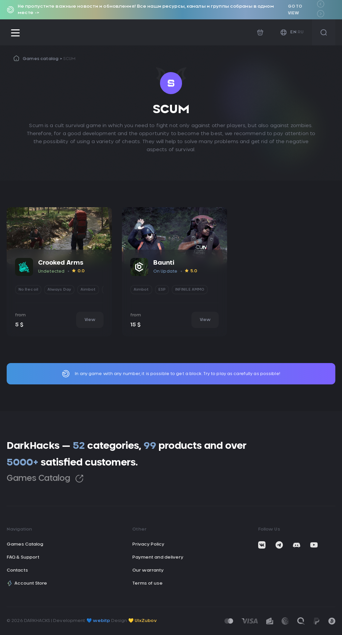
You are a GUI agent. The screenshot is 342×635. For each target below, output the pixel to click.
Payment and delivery (157, 557)
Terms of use (147, 583)
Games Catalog (45, 478)
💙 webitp (98, 621)
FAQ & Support (23, 557)
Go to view (295, 9)
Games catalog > (43, 59)
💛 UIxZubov (142, 621)
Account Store (27, 583)
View (89, 320)
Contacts (17, 570)
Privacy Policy (148, 544)
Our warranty (148, 570)
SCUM (69, 59)
